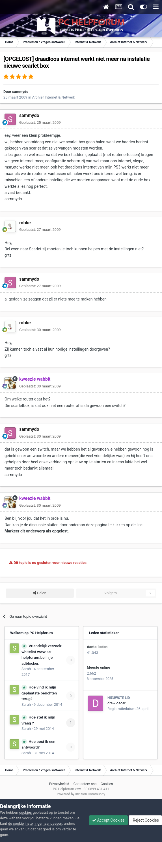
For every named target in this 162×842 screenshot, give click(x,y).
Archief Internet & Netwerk (53, 97)
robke (25, 222)
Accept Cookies (108, 820)
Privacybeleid (59, 784)
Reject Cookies (145, 820)
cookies (25, 812)
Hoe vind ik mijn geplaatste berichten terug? (39, 693)
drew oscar (116, 703)
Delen (39, 593)
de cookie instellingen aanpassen (35, 823)
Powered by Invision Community (81, 794)
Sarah (26, 669)
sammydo (20, 91)
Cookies (107, 784)
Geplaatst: (40, 122)
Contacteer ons (85, 784)
